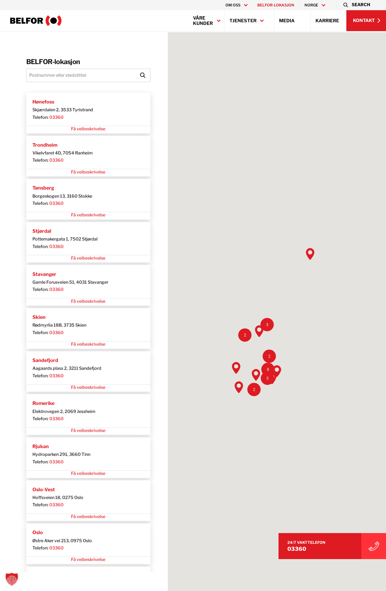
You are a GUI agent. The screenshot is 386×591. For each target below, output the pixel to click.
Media (287, 20)
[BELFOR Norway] (36, 20)
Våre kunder (203, 20)
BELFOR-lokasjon (275, 5)
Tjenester (243, 20)
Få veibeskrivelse (78, 129)
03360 (41, 117)
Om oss (232, 5)
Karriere (327, 20)
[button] (356, 5)
